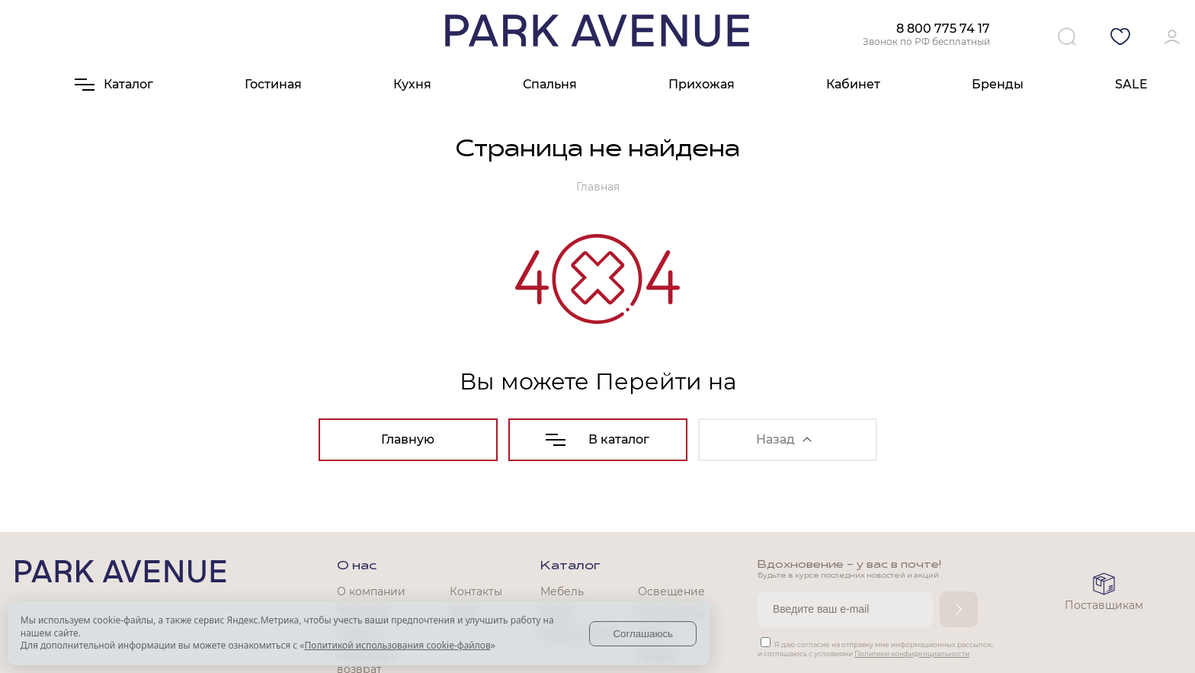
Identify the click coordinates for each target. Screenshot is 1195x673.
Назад (784, 439)
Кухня (412, 84)
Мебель (562, 591)
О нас (356, 566)
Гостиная (273, 84)
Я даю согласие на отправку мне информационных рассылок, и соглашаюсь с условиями (875, 649)
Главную (407, 439)
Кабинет (853, 84)
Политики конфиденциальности (911, 653)
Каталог (570, 566)
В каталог (597, 439)
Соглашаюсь (643, 633)
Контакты (476, 591)
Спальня (550, 84)
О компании (371, 591)
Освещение (671, 591)
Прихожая (701, 84)
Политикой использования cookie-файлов (397, 645)
